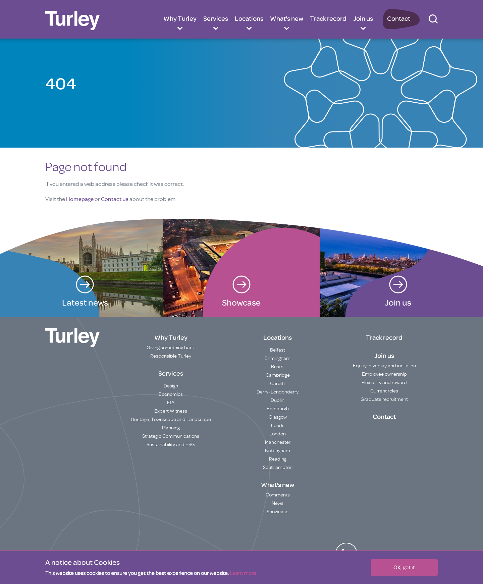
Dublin (277, 400)
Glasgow (278, 417)
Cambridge (278, 375)
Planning (171, 428)
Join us (363, 18)
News (277, 503)
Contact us (114, 199)
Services (215, 18)
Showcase (277, 512)
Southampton (277, 467)
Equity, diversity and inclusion (384, 366)
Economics (171, 394)
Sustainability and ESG (171, 444)
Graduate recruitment (384, 399)
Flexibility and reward (384, 382)
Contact (398, 18)
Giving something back (171, 348)
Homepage (80, 199)
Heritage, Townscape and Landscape (171, 419)
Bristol (277, 367)
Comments (278, 495)
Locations (249, 18)
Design (171, 386)
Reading (277, 459)
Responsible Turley (170, 356)
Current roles (384, 391)
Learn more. (243, 573)
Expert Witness (170, 411)
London (277, 434)
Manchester (277, 442)
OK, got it (404, 568)
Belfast (277, 350)
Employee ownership (384, 374)
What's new (286, 18)
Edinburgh (278, 409)
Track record (328, 18)
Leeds (277, 425)
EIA (170, 403)
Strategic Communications (170, 436)
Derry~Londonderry (278, 392)
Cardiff (277, 383)
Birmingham (277, 358)
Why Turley (180, 18)
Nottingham (277, 451)
